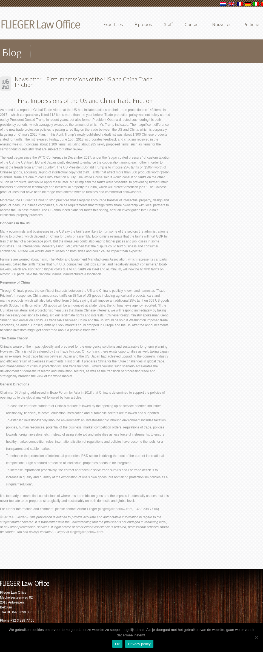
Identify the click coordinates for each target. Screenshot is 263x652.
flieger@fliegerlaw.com (115, 509)
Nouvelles (221, 24)
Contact (192, 24)
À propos (143, 24)
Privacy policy (139, 644)
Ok (117, 644)
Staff (168, 24)
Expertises (113, 24)
